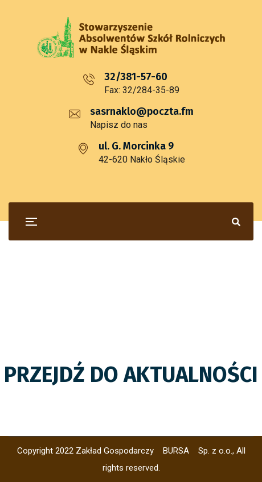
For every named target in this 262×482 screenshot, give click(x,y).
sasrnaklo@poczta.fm (142, 111)
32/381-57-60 (135, 76)
